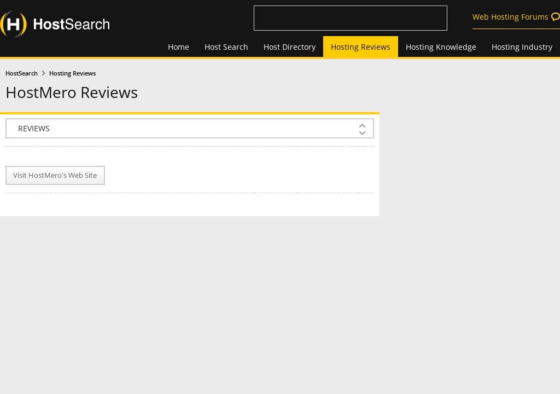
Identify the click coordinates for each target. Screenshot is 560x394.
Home (178, 47)
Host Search (226, 47)
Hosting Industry (522, 47)
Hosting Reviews (360, 47)
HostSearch (21, 73)
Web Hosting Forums (510, 16)
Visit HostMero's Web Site (55, 175)
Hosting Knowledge (441, 47)
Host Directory (290, 47)
